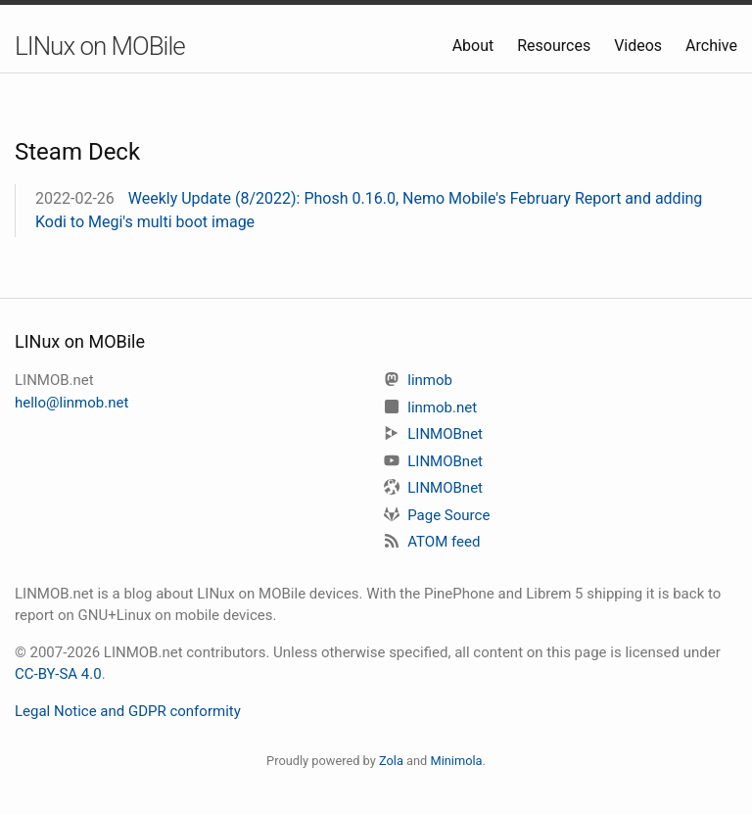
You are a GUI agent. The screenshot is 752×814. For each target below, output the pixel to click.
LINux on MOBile (100, 46)
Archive (711, 45)
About (475, 45)
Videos (640, 45)
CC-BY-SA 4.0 (58, 674)
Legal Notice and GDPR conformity (128, 711)
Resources (555, 45)
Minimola (456, 760)
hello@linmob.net (71, 402)
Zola (391, 760)
